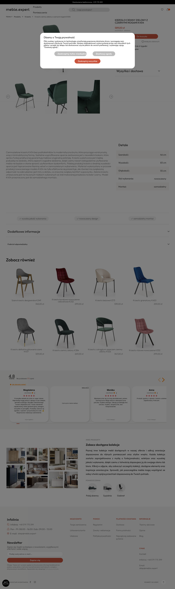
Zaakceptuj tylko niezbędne (72, 53)
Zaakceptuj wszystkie (87, 61)
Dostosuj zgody (104, 53)
